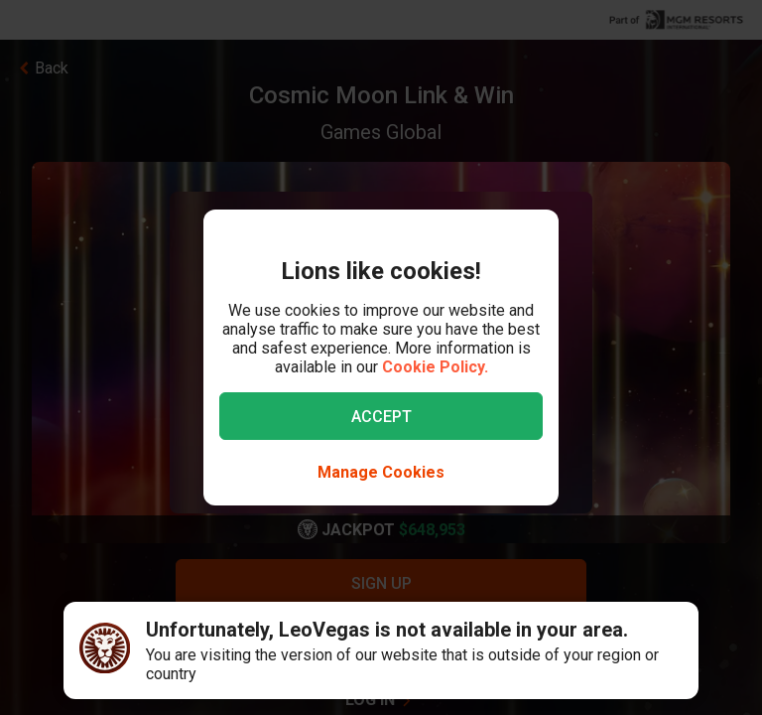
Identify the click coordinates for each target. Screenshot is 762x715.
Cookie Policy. (435, 367)
